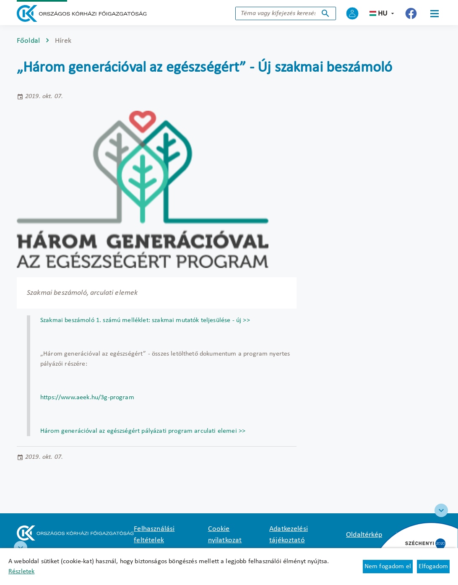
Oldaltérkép (364, 535)
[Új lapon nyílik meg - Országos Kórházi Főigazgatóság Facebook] (411, 13)
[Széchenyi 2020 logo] (441, 510)
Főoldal (28, 41)
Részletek (21, 571)
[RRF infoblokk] (20, 547)
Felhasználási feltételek (154, 534)
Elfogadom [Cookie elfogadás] (433, 566)
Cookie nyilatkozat (225, 534)
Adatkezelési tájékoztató (288, 534)
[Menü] (434, 13)
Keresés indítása (325, 13)
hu (383, 14)
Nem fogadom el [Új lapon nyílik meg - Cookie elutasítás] (387, 566)
